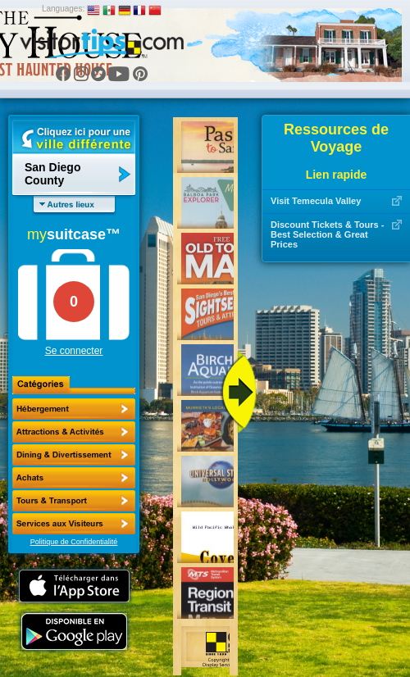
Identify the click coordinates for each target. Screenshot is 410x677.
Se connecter (74, 351)
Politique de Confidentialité (74, 542)
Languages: (63, 8)
